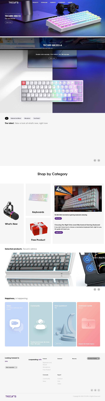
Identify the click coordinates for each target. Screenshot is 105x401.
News (44, 381)
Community (45, 374)
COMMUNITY (61, 2)
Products (45, 358)
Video (59, 384)
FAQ (59, 381)
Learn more (59, 232)
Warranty (74, 358)
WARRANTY (53, 2)
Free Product (47, 370)
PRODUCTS (35, 2)
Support (59, 374)
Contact (60, 379)
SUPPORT (70, 2)
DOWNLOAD (44, 2)
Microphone (46, 367)
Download (60, 358)
